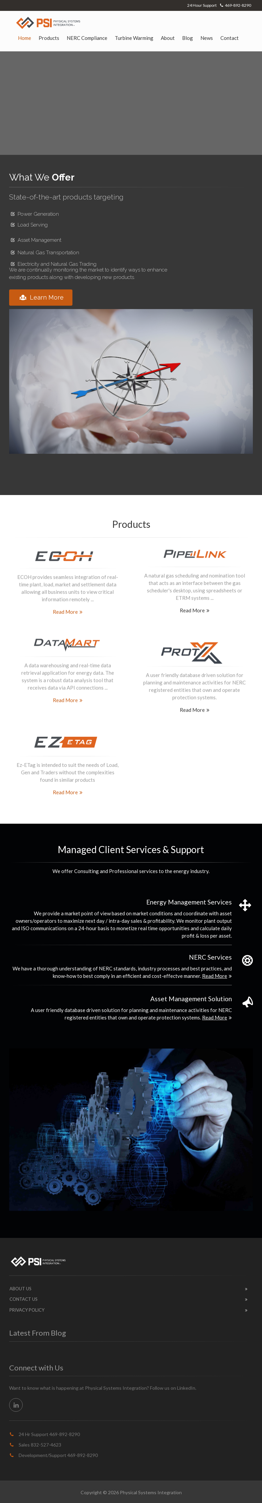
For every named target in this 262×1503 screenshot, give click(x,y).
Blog (187, 38)
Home (24, 38)
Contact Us (23, 1299)
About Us (20, 1288)
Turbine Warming (134, 38)
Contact (229, 38)
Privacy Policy (26, 1310)
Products (49, 38)
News (206, 38)
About (168, 38)
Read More (68, 610)
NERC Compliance (87, 38)
